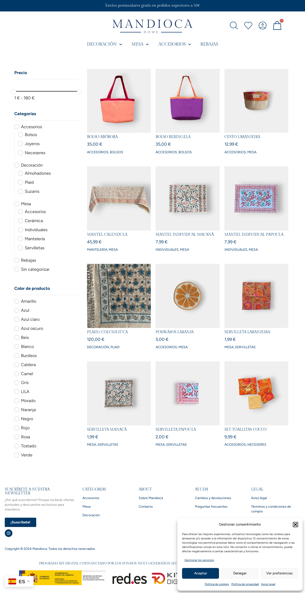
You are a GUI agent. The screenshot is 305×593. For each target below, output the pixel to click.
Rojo (25, 427)
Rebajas (209, 44)
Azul (25, 310)
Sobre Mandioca (151, 498)
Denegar (240, 573)
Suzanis (32, 191)
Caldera (28, 364)
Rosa (25, 437)
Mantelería (35, 238)
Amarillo (28, 301)
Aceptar (200, 573)
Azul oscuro (32, 328)
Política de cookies (217, 584)
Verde (26, 455)
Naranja (28, 409)
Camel (27, 373)
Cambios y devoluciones (213, 498)
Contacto (146, 507)
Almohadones (38, 173)
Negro (27, 418)
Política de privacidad (245, 584)
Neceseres (35, 152)
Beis (25, 337)
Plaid (29, 182)
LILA (25, 391)
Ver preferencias (279, 573)
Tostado (28, 446)
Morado (28, 400)
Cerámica (34, 220)
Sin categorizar (35, 269)
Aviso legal (268, 584)
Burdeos (29, 355)
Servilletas (34, 247)
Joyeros (32, 143)
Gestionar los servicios (199, 560)
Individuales (36, 229)
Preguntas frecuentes (211, 507)
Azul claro (30, 319)
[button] (295, 524)
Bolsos (31, 134)
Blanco (27, 346)
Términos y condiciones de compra (271, 509)
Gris (25, 382)
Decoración (104, 44)
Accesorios (174, 44)
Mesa (140, 44)
